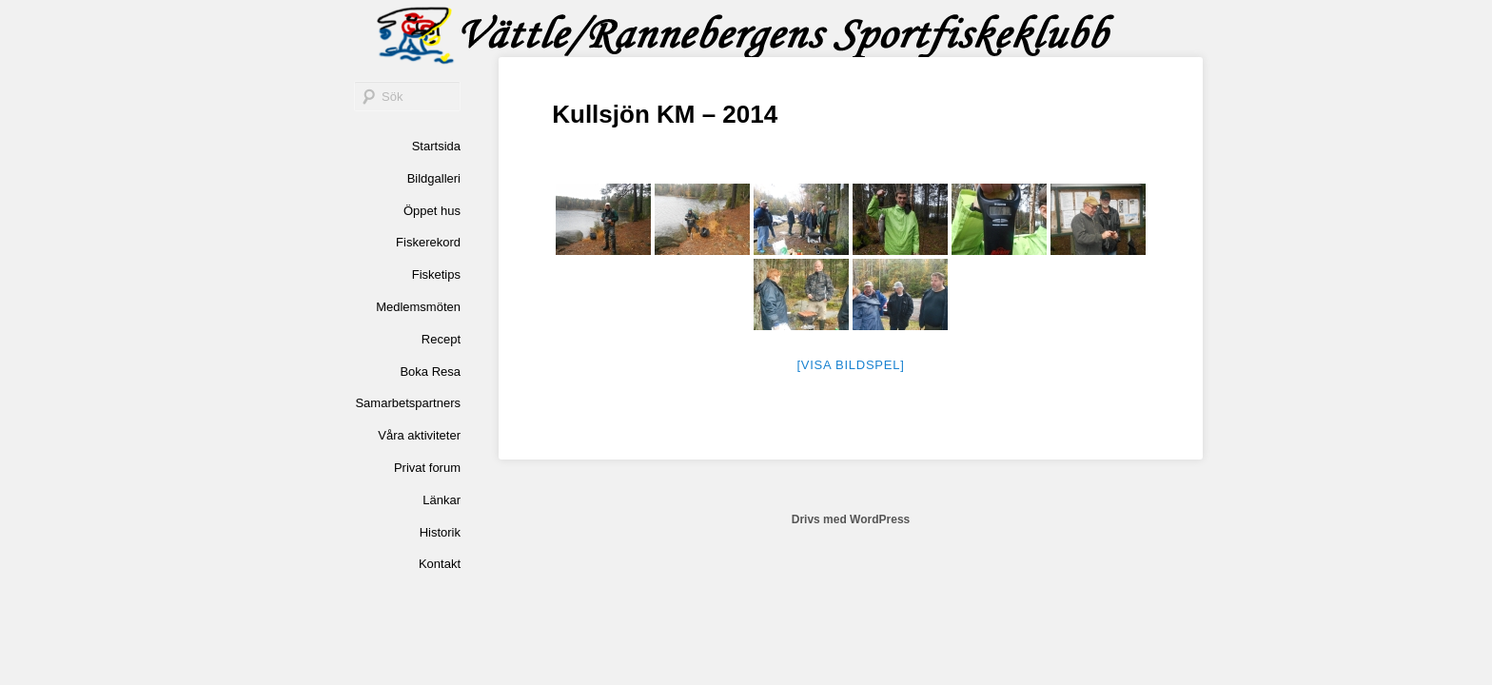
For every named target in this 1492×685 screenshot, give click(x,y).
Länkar (441, 500)
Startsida (436, 146)
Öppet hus (432, 211)
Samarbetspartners (408, 403)
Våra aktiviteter (419, 435)
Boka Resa (430, 371)
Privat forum (427, 467)
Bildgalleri (434, 178)
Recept (441, 339)
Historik (440, 532)
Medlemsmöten (418, 307)
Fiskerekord (428, 242)
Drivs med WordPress (851, 519)
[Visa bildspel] (850, 365)
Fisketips (436, 274)
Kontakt (440, 564)
